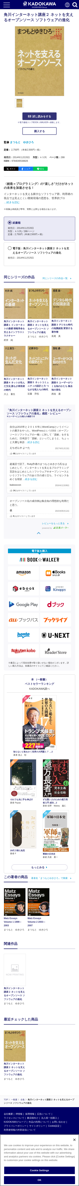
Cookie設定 (54, 1126)
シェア (27, 169)
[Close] (74, 1140)
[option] (16, 979)
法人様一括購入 (49, 1118)
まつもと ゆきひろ (22, 142)
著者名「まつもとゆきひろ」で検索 (49, 878)
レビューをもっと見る (53, 523)
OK (39, 1180)
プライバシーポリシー (15, 1126)
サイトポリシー (37, 1126)
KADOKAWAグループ (15, 1122)
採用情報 (29, 1114)
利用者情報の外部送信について (20, 1130)
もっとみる (37, 867)
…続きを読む (12, 202)
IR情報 (19, 1114)
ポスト (12, 169)
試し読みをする (39, 116)
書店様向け (32, 1118)
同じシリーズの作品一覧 (55, 278)
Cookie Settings (39, 1170)
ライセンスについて (14, 1118)
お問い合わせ (59, 1122)
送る (42, 169)
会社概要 (8, 1114)
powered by (55, 528)
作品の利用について (39, 1122)
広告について (44, 1114)
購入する (39, 131)
